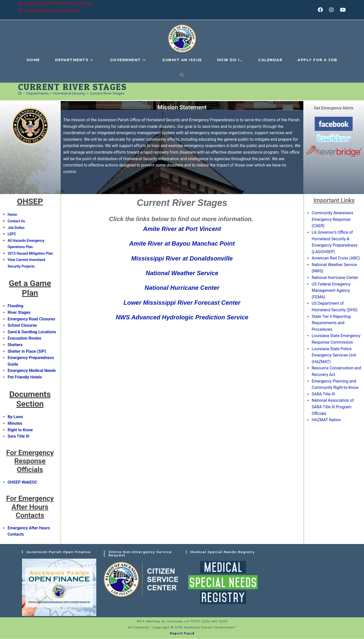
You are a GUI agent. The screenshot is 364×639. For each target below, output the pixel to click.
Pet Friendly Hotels (25, 377)
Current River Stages (107, 93)
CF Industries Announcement (48, 10)
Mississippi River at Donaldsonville (182, 258)
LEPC (12, 234)
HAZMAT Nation (326, 419)
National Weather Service (182, 273)
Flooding (15, 306)
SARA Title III (323, 394)
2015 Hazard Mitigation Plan (30, 253)
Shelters (15, 344)
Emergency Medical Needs (32, 370)
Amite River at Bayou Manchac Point (182, 243)
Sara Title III (18, 436)
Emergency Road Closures (31, 319)
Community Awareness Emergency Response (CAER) (332, 219)
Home (12, 215)
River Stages (19, 312)
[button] (300, 219)
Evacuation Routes (24, 338)
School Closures (22, 325)
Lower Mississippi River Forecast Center (182, 302)
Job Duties (16, 228)
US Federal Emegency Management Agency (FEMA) (331, 290)
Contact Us (16, 221)
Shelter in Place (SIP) (27, 351)
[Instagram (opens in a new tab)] (333, 9)
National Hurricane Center (182, 288)
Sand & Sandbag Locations (32, 331)
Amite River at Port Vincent (182, 228)
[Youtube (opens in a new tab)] (342, 9)
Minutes (15, 423)
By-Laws (15, 417)
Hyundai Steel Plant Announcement (55, 3)
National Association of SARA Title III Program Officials (333, 407)
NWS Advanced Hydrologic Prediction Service (182, 317)
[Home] (19, 93)
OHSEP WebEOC (22, 482)
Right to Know (20, 430)
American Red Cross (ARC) (336, 258)
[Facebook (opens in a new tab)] (322, 9)
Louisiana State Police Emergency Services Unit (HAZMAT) (334, 355)
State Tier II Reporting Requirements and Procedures (331, 323)
